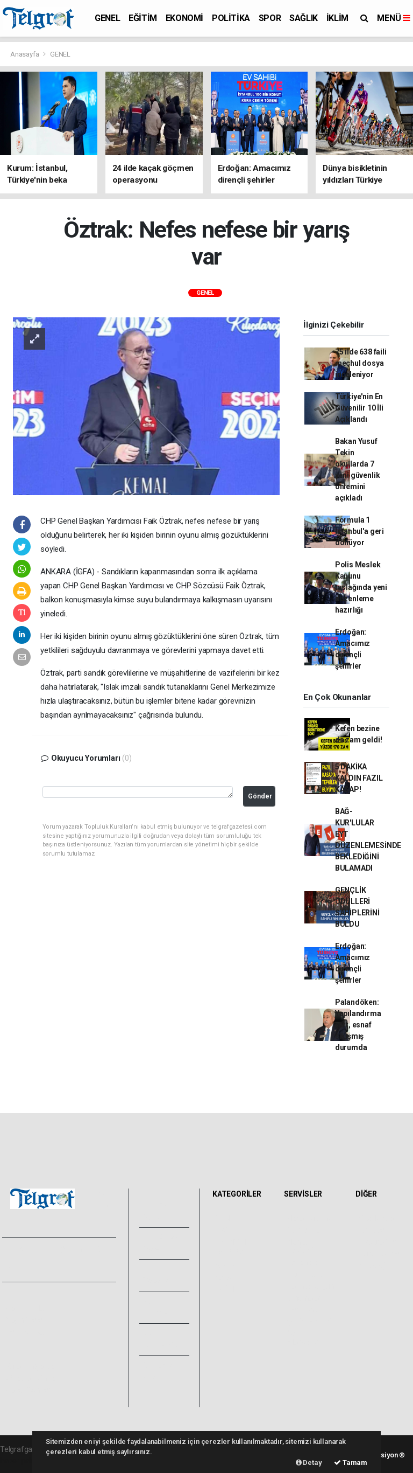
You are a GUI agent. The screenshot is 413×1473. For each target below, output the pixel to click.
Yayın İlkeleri (25, 1320)
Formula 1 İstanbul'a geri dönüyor (359, 531)
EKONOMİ (184, 18)
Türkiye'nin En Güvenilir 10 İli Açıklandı (359, 407)
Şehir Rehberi (309, 1321)
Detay (309, 1462)
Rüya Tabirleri (381, 1253)
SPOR (270, 18)
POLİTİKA (231, 18)
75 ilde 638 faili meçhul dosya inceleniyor (361, 363)
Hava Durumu (309, 1218)
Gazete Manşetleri (304, 1337)
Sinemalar (304, 1298)
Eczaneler (303, 1262)
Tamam (350, 1462)
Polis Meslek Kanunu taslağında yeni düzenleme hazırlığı (361, 587)
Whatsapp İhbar (31, 1378)
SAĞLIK (303, 18)
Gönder (260, 796)
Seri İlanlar (304, 1309)
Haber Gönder (28, 1390)
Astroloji (372, 1265)
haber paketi (20, 1460)
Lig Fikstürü (305, 1274)
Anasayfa (25, 54)
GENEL (107, 18)
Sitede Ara (376, 1218)
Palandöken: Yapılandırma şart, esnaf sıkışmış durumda (358, 1025)
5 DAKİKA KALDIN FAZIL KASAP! (359, 778)
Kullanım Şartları (32, 1366)
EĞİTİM (143, 18)
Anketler (373, 1230)
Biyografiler (378, 1242)
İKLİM (337, 18)
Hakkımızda (24, 1308)
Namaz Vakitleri (300, 1246)
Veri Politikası (27, 1332)
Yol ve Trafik (307, 1230)
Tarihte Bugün (310, 1286)
